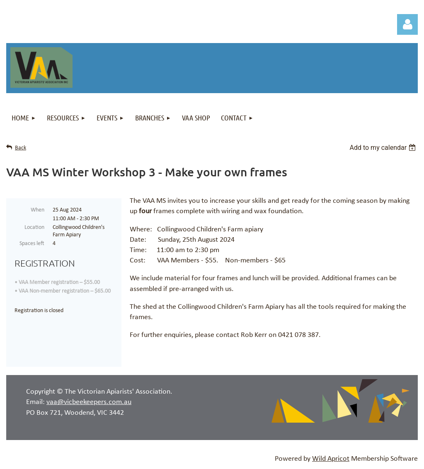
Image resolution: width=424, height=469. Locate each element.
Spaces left (31, 244)
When (37, 210)
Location (34, 227)
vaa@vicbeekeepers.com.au (88, 402)
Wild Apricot (330, 459)
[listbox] (383, 147)
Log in (407, 24)
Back (20, 148)
